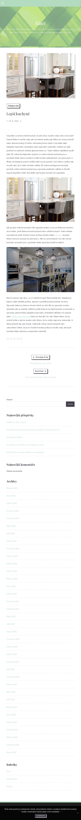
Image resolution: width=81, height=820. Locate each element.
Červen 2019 (12, 730)
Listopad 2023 (13, 609)
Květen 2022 (12, 684)
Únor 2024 (11, 586)
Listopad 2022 (13, 662)
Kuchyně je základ (14, 437)
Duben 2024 (12, 571)
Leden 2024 (12, 594)
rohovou (58, 235)
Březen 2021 (12, 707)
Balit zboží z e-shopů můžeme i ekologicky (25, 452)
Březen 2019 (12, 737)
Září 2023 (11, 624)
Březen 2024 (12, 579)
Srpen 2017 (11, 752)
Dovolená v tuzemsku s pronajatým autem (25, 445)
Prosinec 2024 (13, 511)
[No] (77, 813)
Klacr (40, 23)
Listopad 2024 (13, 518)
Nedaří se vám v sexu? (16, 422)
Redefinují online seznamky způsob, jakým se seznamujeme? (33, 429)
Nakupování (13, 105)
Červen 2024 (12, 556)
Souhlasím (40, 816)
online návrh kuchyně (20, 316)
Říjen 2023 (11, 616)
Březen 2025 (12, 488)
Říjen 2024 (11, 526)
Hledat (9, 399)
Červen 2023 (12, 646)
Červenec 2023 (13, 639)
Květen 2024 (12, 563)
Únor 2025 (11, 496)
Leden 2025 (12, 503)
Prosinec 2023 (13, 601)
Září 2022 (11, 669)
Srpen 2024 (11, 541)
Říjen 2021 (11, 692)
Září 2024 (11, 533)
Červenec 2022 (13, 677)
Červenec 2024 (13, 548)
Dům (9, 771)
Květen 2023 (12, 654)
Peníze (9, 786)
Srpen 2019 (11, 722)
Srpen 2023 (11, 631)
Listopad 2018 (13, 745)
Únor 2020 (11, 714)
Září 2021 (11, 699)
